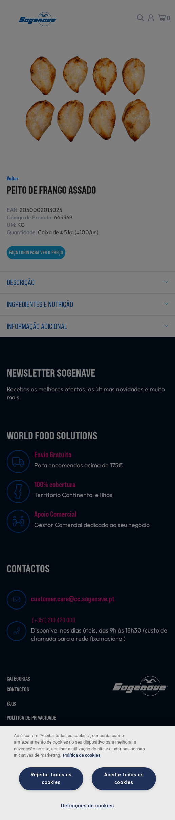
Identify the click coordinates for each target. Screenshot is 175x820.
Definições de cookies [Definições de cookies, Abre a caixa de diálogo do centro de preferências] (87, 806)
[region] (87, 773)
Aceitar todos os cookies (124, 778)
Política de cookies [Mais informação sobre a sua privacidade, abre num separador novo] (82, 755)
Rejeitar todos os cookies (51, 778)
